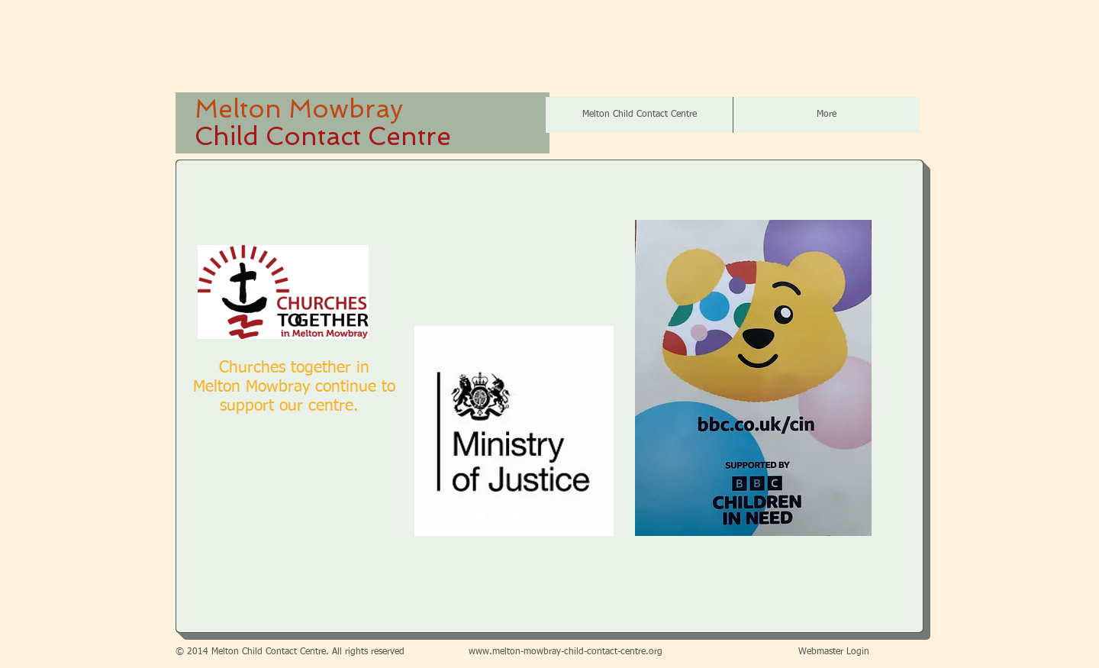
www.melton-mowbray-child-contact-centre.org (565, 652)
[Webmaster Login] (833, 652)
